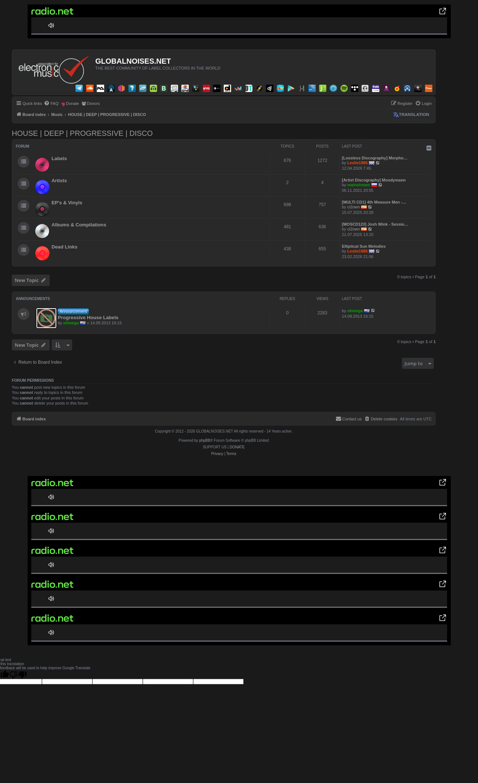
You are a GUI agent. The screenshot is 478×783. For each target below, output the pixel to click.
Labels (59, 158)
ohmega (71, 322)
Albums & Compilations (79, 225)
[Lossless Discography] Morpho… (374, 158)
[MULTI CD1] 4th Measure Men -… (374, 202)
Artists (59, 180)
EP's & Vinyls (67, 202)
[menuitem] (51, 103)
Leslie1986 (357, 163)
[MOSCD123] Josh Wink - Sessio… (375, 224)
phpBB (204, 440)
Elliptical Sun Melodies (364, 246)
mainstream (358, 185)
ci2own (353, 207)
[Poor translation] (18, 674)
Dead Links (64, 247)
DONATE (237, 447)
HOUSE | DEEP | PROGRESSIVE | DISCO (82, 133)
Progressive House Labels (88, 317)
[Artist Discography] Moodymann (374, 180)
